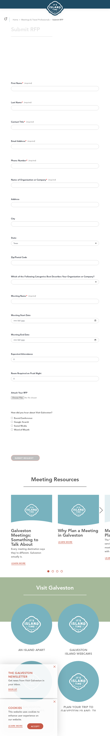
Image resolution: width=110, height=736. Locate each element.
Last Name (16, 102)
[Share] (5, 20)
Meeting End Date (20, 335)
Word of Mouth (22, 430)
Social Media (20, 426)
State (13, 238)
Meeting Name (18, 296)
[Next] (101, 510)
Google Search (21, 422)
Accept (35, 726)
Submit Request (24, 458)
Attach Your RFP (19, 393)
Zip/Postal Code (19, 257)
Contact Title (17, 122)
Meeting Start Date (21, 315)
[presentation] (33, 445)
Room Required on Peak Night (26, 373)
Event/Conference (23, 418)
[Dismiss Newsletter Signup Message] (54, 667)
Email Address (18, 141)
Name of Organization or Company (28, 180)
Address (15, 199)
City (13, 219)
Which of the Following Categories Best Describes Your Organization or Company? (52, 276)
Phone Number (18, 160)
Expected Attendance (22, 354)
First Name (16, 83)
